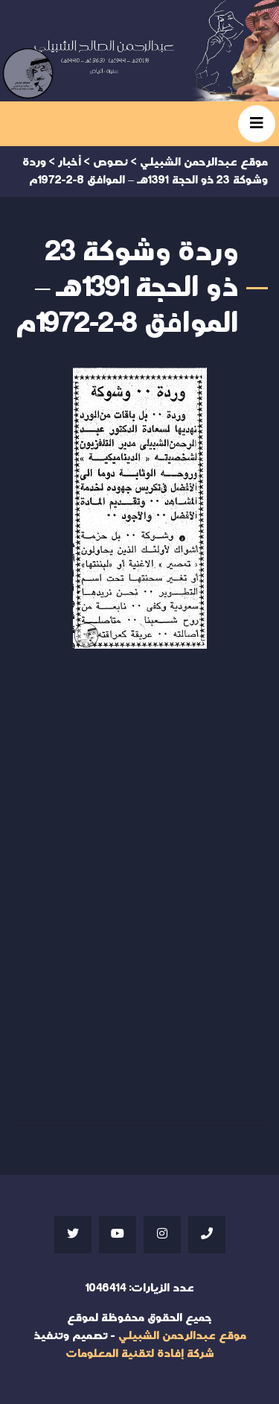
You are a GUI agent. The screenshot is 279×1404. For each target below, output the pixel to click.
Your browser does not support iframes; (139, 883)
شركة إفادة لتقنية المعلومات (139, 1353)
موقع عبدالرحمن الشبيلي (182, 1335)
